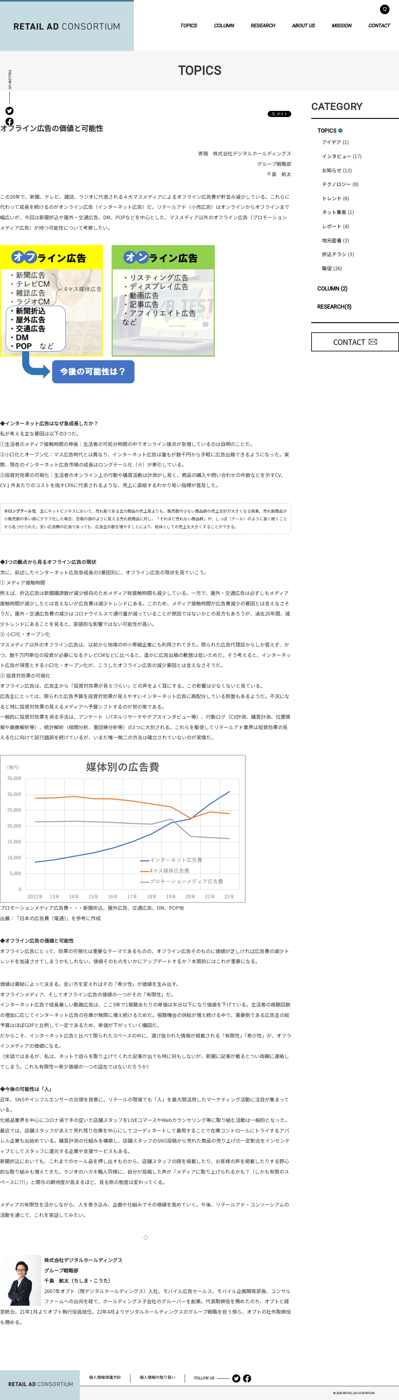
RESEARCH (262, 25)
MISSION (341, 25)
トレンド (332, 198)
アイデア (331, 142)
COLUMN (224, 25)
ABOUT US (303, 25)
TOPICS (188, 25)
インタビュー (336, 156)
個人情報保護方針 (105, 1377)
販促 (327, 268)
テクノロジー (336, 184)
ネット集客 (334, 212)
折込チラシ (334, 254)
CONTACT (379, 25)
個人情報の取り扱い (158, 1377)
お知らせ (332, 170)
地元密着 (332, 240)
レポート (332, 226)
